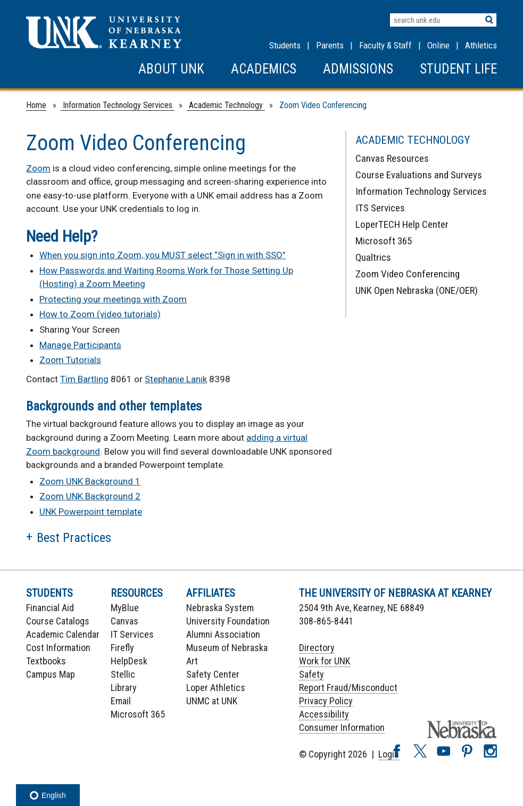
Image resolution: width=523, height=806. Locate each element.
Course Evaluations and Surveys (418, 175)
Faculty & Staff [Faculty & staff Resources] (385, 45)
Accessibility (324, 714)
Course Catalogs (57, 621)
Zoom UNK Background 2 (89, 496)
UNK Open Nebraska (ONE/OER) (416, 290)
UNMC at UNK (211, 700)
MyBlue (125, 607)
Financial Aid (50, 607)
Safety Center (212, 674)
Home (36, 105)
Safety (311, 674)
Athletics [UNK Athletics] (481, 45)
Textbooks (46, 661)
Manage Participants (80, 345)
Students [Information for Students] (285, 45)
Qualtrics (373, 257)
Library (124, 687)
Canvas (124, 621)
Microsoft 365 (383, 241)
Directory (317, 647)
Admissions (358, 69)
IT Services (132, 634)
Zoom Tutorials (70, 360)
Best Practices (74, 537)
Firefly (122, 647)
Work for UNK (324, 661)
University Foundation (228, 621)
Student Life (458, 69)
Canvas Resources (392, 158)
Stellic (123, 674)
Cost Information (58, 647)
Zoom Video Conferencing (407, 274)
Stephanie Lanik (176, 379)
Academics (263, 69)
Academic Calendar (62, 634)
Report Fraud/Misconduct (348, 687)
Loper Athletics (215, 687)
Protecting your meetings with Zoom (113, 299)
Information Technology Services (118, 105)
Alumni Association (223, 634)
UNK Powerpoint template (90, 511)
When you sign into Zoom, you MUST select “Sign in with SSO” (162, 255)
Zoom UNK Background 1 (89, 481)
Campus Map (50, 674)
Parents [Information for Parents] (330, 45)
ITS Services (380, 208)
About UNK (171, 69)
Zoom (38, 168)
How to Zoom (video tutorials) (100, 314)
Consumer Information (342, 727)
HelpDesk (129, 661)
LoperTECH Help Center (402, 224)
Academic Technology (226, 105)
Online (438, 45)
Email (121, 700)
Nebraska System (220, 607)
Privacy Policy (326, 700)
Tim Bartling (84, 379)
